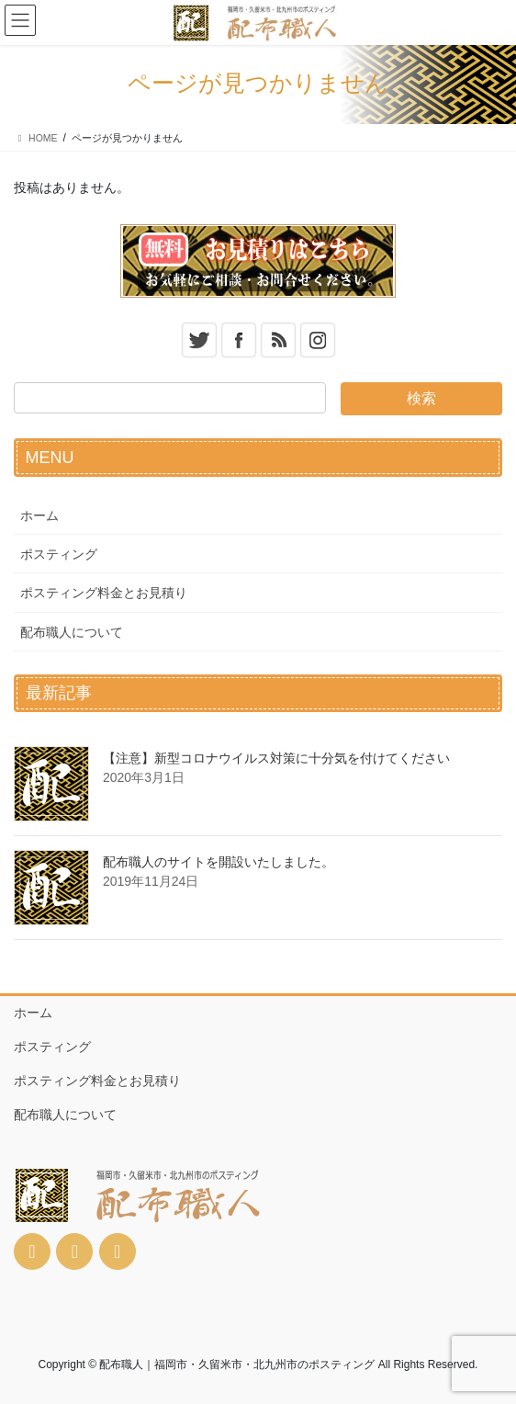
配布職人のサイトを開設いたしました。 (218, 862)
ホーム (39, 515)
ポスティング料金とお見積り (103, 592)
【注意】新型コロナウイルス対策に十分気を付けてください (276, 758)
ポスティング (58, 554)
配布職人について (71, 632)
